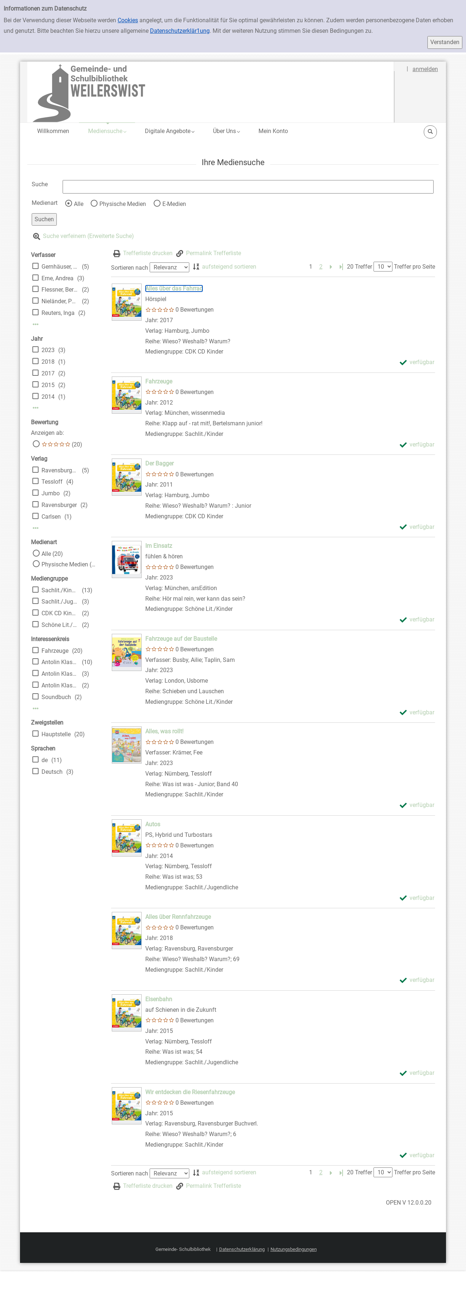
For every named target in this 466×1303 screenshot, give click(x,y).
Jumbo (51, 493)
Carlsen (51, 516)
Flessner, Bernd (60, 289)
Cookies (128, 20)
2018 (48, 361)
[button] (107, 131)
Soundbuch (56, 697)
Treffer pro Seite (414, 266)
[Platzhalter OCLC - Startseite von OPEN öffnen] (211, 92)
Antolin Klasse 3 (60, 662)
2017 (48, 373)
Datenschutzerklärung (242, 1249)
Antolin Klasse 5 (60, 673)
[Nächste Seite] (331, 267)
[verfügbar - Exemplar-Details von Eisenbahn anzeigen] (417, 1073)
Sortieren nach (129, 267)
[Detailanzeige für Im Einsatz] (158, 545)
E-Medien (174, 203)
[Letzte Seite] (341, 267)
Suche (40, 184)
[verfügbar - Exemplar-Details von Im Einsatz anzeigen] (417, 620)
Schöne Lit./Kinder (60, 624)
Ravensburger (59, 505)
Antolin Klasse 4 (60, 685)
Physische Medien (122, 203)
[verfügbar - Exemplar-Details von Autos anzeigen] (417, 898)
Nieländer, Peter (60, 301)
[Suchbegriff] (248, 187)
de (45, 760)
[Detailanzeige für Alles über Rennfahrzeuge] (178, 916)
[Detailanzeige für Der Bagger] (159, 463)
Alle (78, 203)
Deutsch (52, 771)
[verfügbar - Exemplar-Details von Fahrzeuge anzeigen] (417, 445)
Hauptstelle (56, 734)
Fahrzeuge (55, 650)
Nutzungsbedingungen (293, 1249)
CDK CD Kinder (60, 613)
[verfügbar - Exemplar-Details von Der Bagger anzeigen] (417, 527)
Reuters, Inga (58, 312)
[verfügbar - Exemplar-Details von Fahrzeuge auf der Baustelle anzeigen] (417, 712)
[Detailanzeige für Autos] (152, 824)
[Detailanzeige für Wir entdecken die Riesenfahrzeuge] (190, 1092)
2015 (48, 385)
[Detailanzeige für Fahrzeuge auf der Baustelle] (181, 638)
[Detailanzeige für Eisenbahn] (158, 999)
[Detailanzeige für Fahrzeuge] (158, 381)
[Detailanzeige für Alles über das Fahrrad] (174, 288)
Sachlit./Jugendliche (60, 601)
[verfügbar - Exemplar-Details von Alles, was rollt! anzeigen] (417, 805)
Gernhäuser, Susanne (60, 266)
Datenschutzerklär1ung (180, 30)
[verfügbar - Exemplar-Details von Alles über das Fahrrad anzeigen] (417, 362)
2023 (48, 350)
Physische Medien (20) (69, 564)
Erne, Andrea (58, 278)
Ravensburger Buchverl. (60, 470)
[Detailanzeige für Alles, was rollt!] (164, 731)
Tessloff (52, 481)
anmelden (425, 69)
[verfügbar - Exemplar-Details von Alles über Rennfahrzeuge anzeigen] (417, 980)
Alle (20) (52, 553)
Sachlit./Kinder (60, 590)
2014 (48, 396)
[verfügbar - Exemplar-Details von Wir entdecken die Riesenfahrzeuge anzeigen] (417, 1155)
